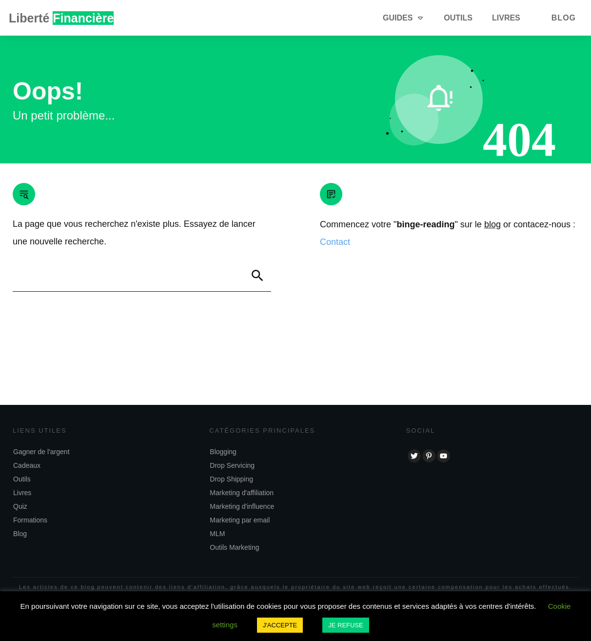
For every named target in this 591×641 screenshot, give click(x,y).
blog (492, 224)
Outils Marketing (234, 547)
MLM (217, 534)
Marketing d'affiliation (242, 493)
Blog (20, 534)
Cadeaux (26, 465)
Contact (335, 242)
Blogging (223, 452)
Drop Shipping (231, 479)
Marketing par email (240, 520)
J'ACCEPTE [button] (280, 625)
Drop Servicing (232, 465)
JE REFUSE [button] (345, 625)
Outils (22, 479)
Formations (30, 520)
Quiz (20, 506)
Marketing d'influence (242, 506)
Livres (22, 493)
